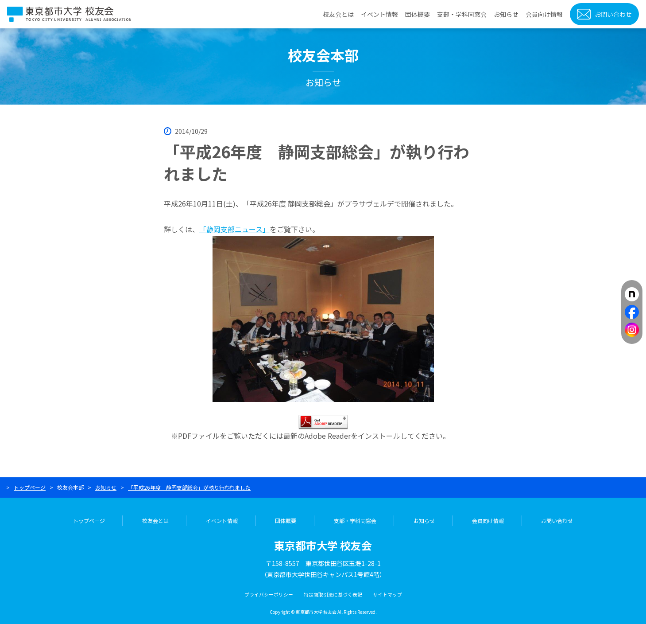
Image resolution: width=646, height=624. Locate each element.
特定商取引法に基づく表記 (333, 594)
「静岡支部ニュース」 (234, 229)
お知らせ (506, 14)
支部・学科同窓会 (462, 14)
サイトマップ (387, 594)
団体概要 (417, 14)
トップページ (30, 487)
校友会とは (338, 14)
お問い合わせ (613, 14)
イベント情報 (379, 14)
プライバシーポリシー (268, 594)
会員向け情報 (544, 14)
